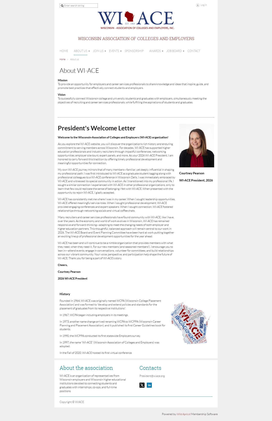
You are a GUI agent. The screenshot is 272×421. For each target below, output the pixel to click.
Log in (204, 4)
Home (62, 59)
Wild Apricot (184, 414)
